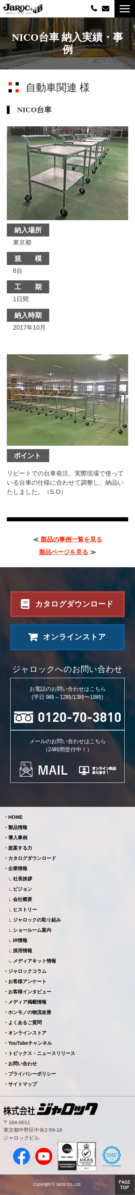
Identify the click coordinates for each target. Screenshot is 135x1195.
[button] (124, 8)
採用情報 (22, 950)
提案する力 (20, 848)
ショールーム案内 (32, 930)
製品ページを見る (63, 552)
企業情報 (17, 868)
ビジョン (22, 889)
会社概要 (22, 899)
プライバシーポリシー (32, 1074)
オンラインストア (74, 637)
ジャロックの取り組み (37, 920)
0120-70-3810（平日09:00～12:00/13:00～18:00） (94, 8)
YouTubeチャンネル (30, 1043)
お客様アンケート (27, 981)
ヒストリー (25, 909)
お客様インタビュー (29, 991)
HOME (15, 817)
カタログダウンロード (74, 604)
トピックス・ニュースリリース (41, 1053)
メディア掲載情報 (27, 1002)
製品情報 (17, 827)
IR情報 (20, 940)
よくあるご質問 (25, 1022)
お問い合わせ (106, 8)
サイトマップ (22, 1084)
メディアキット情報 (34, 961)
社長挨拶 (22, 878)
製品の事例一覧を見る (70, 539)
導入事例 (17, 837)
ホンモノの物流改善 (29, 1012)
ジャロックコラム (27, 971)
